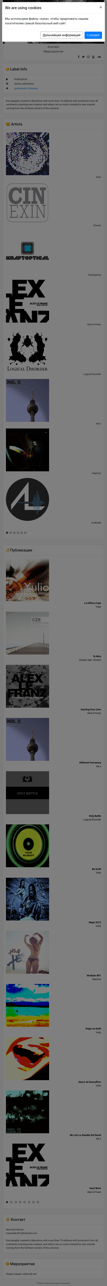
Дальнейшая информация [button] (61, 35)
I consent (93, 35)
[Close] (101, 7)
